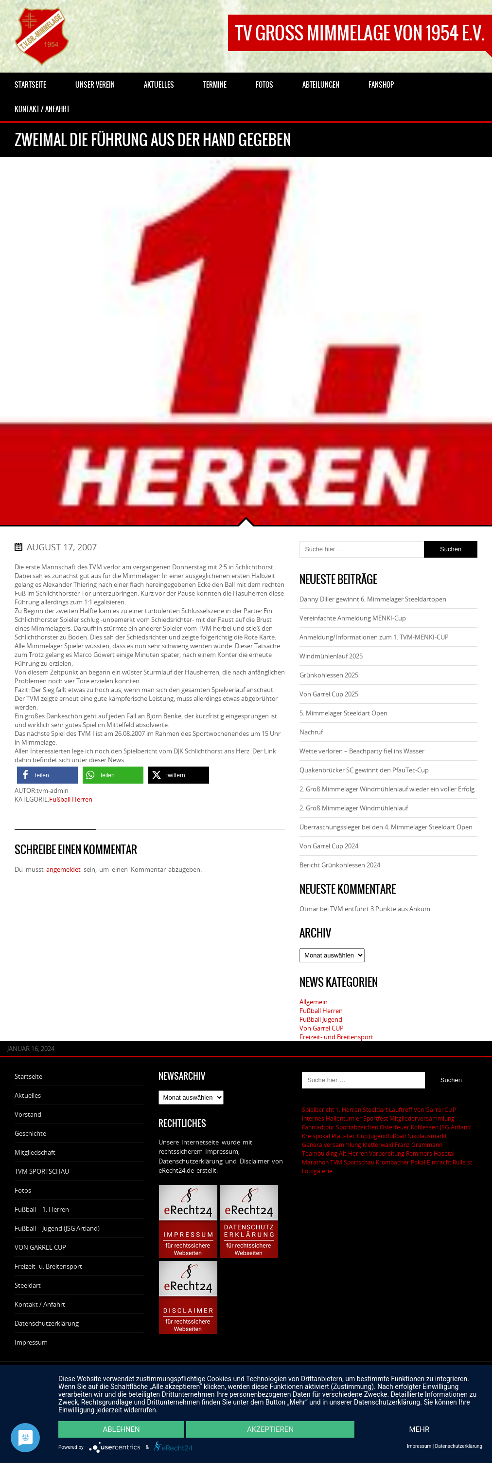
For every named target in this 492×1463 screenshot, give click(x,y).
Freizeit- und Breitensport (336, 1036)
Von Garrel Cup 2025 (328, 694)
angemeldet (63, 869)
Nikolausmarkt (427, 1136)
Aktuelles (28, 1095)
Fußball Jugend (320, 1019)
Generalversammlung (331, 1144)
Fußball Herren (70, 799)
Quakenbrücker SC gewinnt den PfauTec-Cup (364, 770)
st (469, 1162)
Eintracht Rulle (446, 1162)
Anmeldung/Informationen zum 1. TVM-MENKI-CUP (374, 637)
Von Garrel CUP (321, 1028)
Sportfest (375, 1118)
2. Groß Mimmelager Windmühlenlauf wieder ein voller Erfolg (386, 789)
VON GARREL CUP (40, 1247)
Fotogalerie (317, 1171)
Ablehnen (121, 1429)
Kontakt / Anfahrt (40, 1304)
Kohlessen (425, 1127)
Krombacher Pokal (400, 1162)
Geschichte (30, 1133)
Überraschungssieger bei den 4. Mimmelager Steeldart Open (386, 827)
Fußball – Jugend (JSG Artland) (57, 1228)
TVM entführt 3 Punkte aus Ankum (380, 908)
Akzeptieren (270, 1429)
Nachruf (311, 732)
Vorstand (28, 1114)
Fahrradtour (318, 1127)
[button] (47, 775)
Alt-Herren (353, 1153)
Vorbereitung (386, 1153)
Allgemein (313, 1001)
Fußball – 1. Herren (42, 1209)
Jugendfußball (387, 1136)
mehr (419, 1429)
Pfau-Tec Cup (350, 1136)
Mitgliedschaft (35, 1152)
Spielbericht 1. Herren (331, 1109)
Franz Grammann (418, 1144)
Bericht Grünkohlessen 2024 (339, 865)
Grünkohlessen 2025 (328, 675)
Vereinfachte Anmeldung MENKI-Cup (352, 618)
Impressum (31, 1342)
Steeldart (28, 1285)
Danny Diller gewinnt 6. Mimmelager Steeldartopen (372, 599)
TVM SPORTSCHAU (42, 1171)
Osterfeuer (394, 1127)
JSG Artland (455, 1127)
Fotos (23, 1190)
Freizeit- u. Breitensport (48, 1266)
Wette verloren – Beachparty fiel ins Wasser (361, 751)
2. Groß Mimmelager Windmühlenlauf (353, 808)
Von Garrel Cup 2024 (328, 846)
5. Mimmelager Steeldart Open (343, 713)
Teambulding (319, 1153)
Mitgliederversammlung (422, 1118)
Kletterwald (378, 1144)
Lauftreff (400, 1109)
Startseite (28, 1076)
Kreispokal (316, 1136)
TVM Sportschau (352, 1162)
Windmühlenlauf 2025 (331, 656)
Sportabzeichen (357, 1127)
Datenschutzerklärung (47, 1323)
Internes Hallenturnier (332, 1118)
